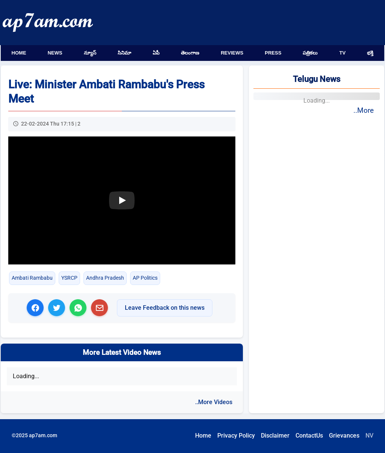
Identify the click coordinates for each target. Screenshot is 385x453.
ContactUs (309, 435)
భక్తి (370, 53)
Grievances (344, 435)
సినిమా (124, 53)
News (55, 53)
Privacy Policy (236, 435)
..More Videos (213, 402)
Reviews (232, 53)
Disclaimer (275, 435)
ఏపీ (156, 53)
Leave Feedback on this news (165, 307)
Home (19, 53)
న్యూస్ (90, 53)
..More (363, 110)
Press (273, 53)
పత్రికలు (310, 53)
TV (343, 53)
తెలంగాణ (190, 53)
